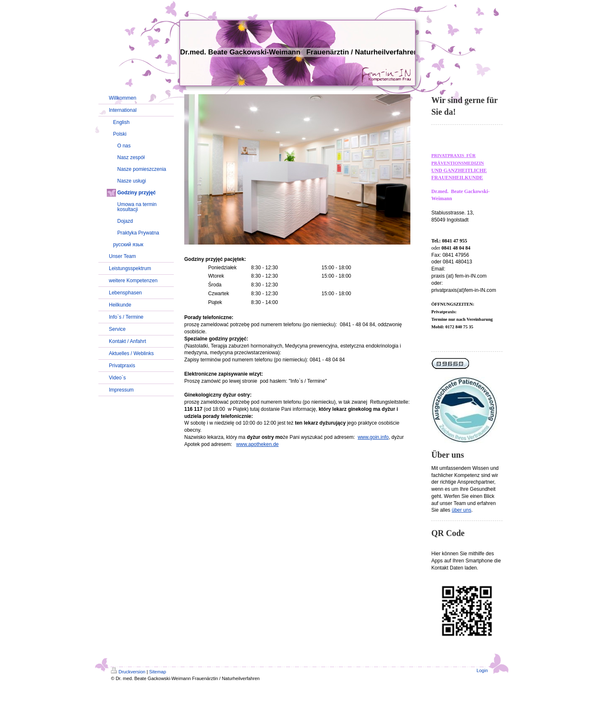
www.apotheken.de (257, 444)
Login (482, 670)
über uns (462, 510)
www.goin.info (373, 437)
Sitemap (157, 671)
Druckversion (128, 671)
